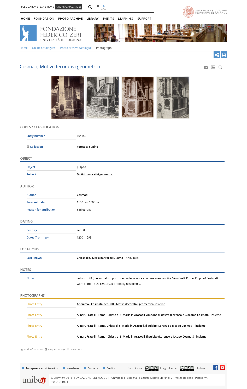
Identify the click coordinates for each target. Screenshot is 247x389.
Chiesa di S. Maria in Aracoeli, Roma (100, 258)
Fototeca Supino (87, 147)
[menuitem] (29, 7)
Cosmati (82, 195)
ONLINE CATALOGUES (68, 6)
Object (31, 167)
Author (31, 195)
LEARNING (125, 18)
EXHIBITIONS (47, 6)
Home (24, 48)
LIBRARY (93, 18)
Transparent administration (42, 368)
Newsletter (73, 368)
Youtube (222, 367)
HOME (25, 18)
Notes (30, 278)
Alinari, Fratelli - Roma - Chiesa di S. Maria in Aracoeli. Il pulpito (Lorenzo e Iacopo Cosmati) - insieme (141, 336)
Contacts (93, 368)
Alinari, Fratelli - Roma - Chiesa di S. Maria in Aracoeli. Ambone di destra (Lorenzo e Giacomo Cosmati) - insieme (149, 315)
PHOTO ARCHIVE (70, 18)
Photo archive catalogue (76, 48)
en (103, 6)
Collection (36, 147)
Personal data (36, 202)
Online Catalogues (44, 48)
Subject (31, 174)
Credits (111, 368)
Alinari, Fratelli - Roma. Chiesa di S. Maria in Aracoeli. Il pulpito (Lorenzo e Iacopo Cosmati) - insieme (141, 326)
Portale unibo (34, 376)
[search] (90, 6)
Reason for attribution (41, 210)
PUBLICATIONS (29, 6)
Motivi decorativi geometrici (95, 174)
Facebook (215, 367)
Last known (34, 258)
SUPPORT (144, 18)
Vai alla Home (55, 33)
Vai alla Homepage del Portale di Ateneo (205, 12)
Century (32, 230)
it (98, 6)
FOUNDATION (44, 18)
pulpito (81, 167)
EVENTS (108, 18)
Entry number (36, 136)
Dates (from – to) (38, 237)
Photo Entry (34, 304)
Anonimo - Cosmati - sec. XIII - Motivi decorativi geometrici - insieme (121, 304)
